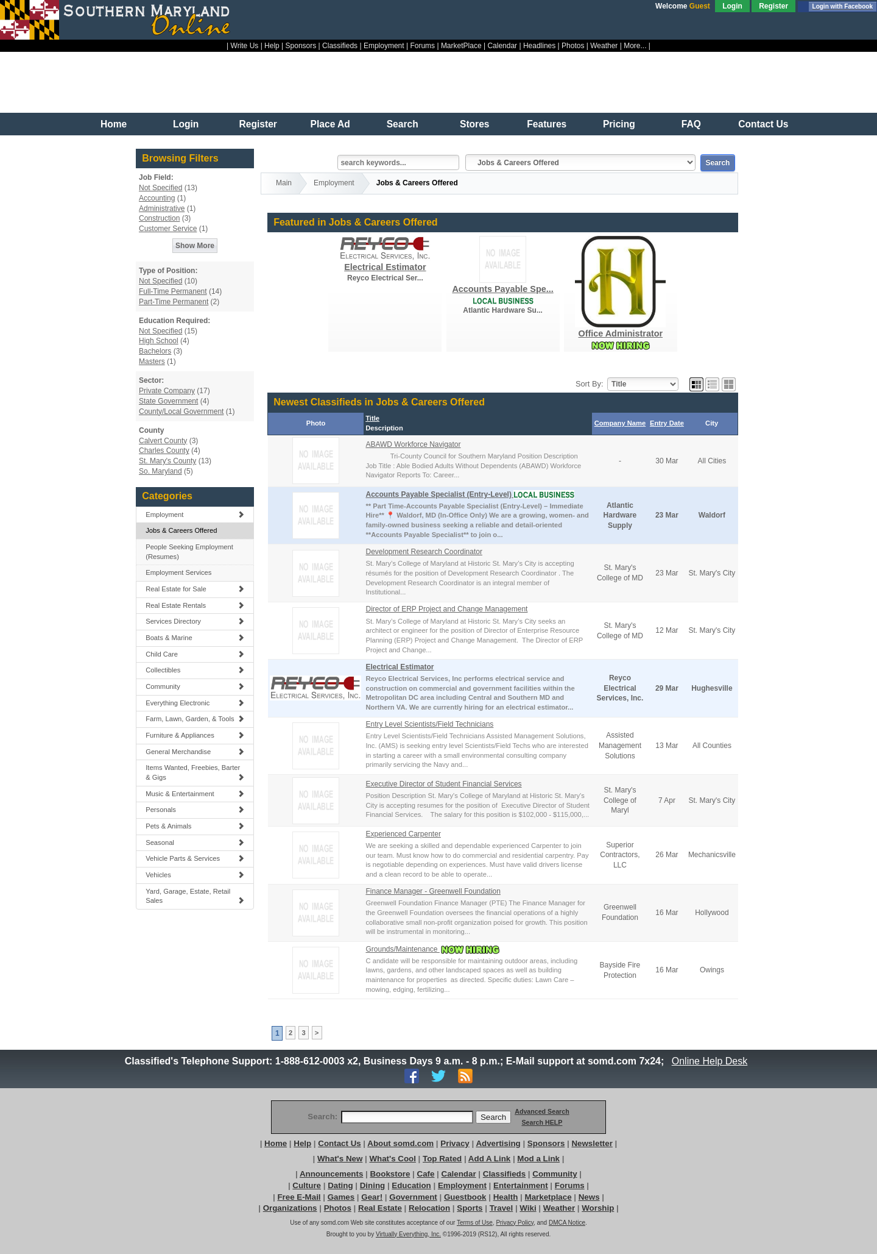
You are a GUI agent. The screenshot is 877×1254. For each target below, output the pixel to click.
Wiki (528, 1208)
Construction (159, 218)
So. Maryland (160, 471)
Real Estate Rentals (195, 605)
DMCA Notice (567, 1222)
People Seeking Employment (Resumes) (189, 551)
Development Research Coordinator (423, 551)
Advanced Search (542, 1111)
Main (284, 183)
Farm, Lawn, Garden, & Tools (195, 718)
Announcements (331, 1173)
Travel (501, 1208)
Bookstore (390, 1173)
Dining (372, 1185)
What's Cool (392, 1158)
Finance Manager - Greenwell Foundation (432, 891)
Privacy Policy (515, 1222)
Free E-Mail (298, 1197)
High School (158, 341)
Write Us (245, 45)
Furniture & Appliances (195, 735)
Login (732, 6)
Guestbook (465, 1197)
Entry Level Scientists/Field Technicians (429, 724)
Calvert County (163, 440)
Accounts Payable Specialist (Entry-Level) (439, 494)
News (589, 1197)
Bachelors (155, 351)
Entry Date (667, 423)
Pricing (619, 124)
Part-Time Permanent (173, 301)
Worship (598, 1208)
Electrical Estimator (385, 267)
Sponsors (301, 45)
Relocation (429, 1208)
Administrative (162, 208)
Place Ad (330, 124)
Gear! (371, 1197)
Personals (195, 809)
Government (413, 1197)
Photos (573, 45)
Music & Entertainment (195, 793)
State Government (168, 401)
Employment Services (178, 572)
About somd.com (400, 1143)
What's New (339, 1158)
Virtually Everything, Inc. (408, 1234)
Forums (422, 45)
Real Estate (380, 1208)
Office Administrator (620, 333)
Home (113, 124)
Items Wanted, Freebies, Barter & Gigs (195, 772)
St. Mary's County (167, 461)
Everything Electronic (195, 703)
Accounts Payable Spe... (502, 289)
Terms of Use (475, 1222)
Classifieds (339, 45)
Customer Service (168, 228)
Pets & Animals (195, 826)
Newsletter (591, 1143)
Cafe (426, 1173)
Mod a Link (538, 1158)
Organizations (290, 1208)
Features (546, 124)
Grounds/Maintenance (402, 949)
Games (341, 1197)
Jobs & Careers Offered (181, 530)
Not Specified (160, 187)
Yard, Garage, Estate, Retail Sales (195, 896)
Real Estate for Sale (195, 589)
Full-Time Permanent (173, 291)
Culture (306, 1185)
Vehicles (195, 874)
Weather (604, 45)
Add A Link (489, 1158)
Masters (152, 361)
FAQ (691, 124)
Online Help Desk (709, 1061)
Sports (469, 1208)
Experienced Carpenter (402, 834)
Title (372, 418)
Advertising (498, 1143)
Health (505, 1197)
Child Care (195, 654)
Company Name (620, 423)
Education (411, 1185)
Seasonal (195, 842)
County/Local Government (181, 411)
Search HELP (541, 1122)
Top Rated (442, 1158)
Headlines (539, 45)
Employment (384, 45)
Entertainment (520, 1185)
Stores (475, 124)
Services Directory (195, 621)
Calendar (502, 45)
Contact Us (763, 124)
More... (635, 45)
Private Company (167, 391)
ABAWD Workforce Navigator (412, 444)
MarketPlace (461, 45)
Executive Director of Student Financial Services (443, 784)
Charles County (164, 450)
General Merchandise (195, 751)
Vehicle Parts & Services (195, 858)
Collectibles (195, 670)
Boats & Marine (195, 637)
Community (195, 686)
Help (272, 45)
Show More (194, 245)
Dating (340, 1185)
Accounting (157, 198)
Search (402, 124)
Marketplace (548, 1197)
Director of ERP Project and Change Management (446, 609)
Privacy (454, 1143)
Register (773, 6)
